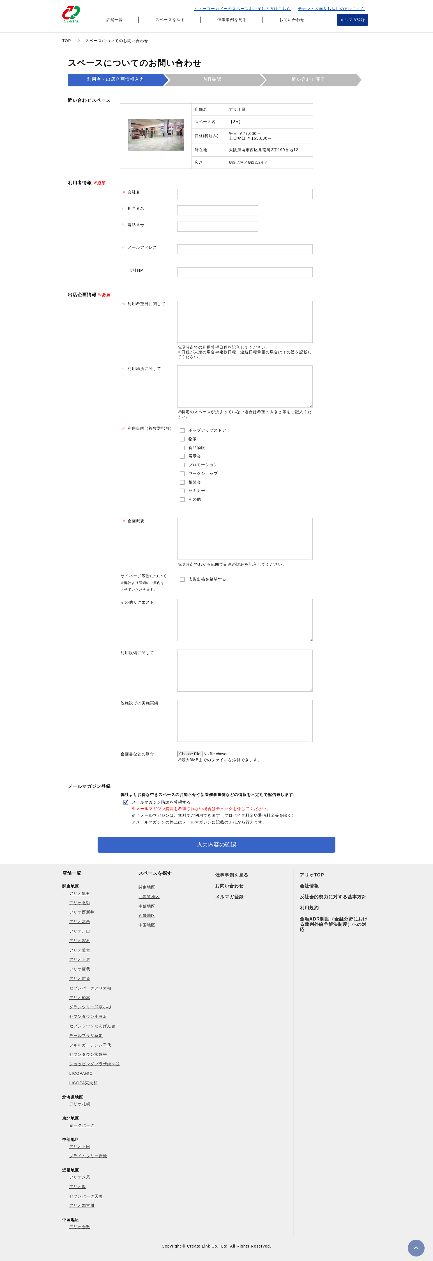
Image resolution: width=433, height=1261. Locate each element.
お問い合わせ (292, 19)
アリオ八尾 (79, 1177)
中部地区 (147, 906)
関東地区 (147, 887)
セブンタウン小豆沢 (88, 1016)
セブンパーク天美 (86, 1196)
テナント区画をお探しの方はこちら (331, 8)
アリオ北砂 (79, 903)
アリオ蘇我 (79, 969)
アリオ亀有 (79, 893)
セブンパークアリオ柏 (90, 988)
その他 (194, 499)
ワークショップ (203, 473)
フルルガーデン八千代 (90, 1045)
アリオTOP (312, 875)
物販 (192, 439)
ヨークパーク (82, 1125)
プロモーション (203, 464)
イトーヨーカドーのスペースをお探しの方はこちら (242, 8)
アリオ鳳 (77, 1186)
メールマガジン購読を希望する (214, 812)
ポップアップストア (207, 430)
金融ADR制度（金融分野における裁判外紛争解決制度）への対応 (334, 924)
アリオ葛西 (79, 921)
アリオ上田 (79, 1146)
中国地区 (147, 925)
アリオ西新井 (82, 912)
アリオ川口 (79, 931)
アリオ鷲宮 (79, 950)
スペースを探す (170, 19)
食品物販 (196, 447)
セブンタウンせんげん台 (92, 1026)
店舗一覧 (114, 19)
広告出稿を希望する (207, 579)
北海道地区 (149, 896)
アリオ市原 (79, 978)
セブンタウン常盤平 (88, 1054)
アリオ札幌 (79, 1104)
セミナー (196, 490)
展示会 (194, 456)
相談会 (194, 482)
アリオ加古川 (82, 1205)
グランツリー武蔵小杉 (90, 1007)
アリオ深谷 (79, 940)
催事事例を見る (232, 19)
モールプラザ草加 (86, 1035)
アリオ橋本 (79, 997)
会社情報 (309, 885)
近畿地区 (147, 915)
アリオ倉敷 (79, 1227)
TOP (66, 40)
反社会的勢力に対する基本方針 (333, 896)
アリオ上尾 (79, 959)
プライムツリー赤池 (88, 1156)
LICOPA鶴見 (81, 1073)
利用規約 (309, 907)
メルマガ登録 (352, 19)
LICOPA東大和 (83, 1083)
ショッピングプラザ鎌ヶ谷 (94, 1064)
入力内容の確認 (216, 844)
